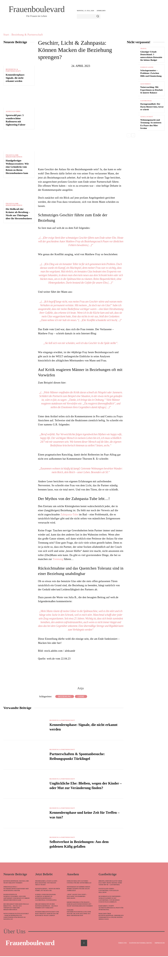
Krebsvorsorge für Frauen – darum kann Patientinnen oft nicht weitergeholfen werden (80, 904)
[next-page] (133, 135)
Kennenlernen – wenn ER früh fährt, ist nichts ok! (47, 890)
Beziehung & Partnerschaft (27, 34)
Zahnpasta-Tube (69, 514)
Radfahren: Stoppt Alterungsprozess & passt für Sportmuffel (111, 908)
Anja (80, 688)
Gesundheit (145, 84)
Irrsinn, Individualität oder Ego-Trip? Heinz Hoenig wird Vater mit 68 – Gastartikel (110, 883)
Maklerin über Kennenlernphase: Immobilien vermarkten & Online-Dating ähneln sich (111, 917)
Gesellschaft (146, 116)
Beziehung (64, 696)
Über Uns (14, 932)
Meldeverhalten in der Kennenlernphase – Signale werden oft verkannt (46, 906)
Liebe (81, 696)
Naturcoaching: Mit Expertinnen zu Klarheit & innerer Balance (151, 90)
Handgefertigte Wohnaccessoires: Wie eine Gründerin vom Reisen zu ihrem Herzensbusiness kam (17, 166)
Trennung (58, 559)
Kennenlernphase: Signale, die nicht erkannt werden (15, 77)
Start (6, 34)
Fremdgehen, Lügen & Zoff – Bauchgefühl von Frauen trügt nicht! (46, 883)
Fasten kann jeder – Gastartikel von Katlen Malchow (109, 891)
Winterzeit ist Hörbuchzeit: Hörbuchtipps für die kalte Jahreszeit (78, 889)
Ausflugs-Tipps (13, 111)
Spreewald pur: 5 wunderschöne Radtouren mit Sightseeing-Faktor (16, 889)
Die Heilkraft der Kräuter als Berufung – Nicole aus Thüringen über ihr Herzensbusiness (16, 907)
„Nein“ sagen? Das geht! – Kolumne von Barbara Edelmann (77, 897)
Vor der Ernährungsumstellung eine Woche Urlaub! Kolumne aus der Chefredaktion (79, 913)
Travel (143, 48)
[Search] (97, 16)
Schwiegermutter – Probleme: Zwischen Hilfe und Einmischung (150, 73)
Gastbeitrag (146, 101)
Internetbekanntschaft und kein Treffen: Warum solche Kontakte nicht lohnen (47, 914)
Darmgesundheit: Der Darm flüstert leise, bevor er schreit (152, 107)
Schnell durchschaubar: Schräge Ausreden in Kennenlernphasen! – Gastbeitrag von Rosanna (46, 898)
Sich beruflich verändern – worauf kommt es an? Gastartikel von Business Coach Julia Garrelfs (110, 899)
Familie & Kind (146, 67)
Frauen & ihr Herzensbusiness (14, 156)
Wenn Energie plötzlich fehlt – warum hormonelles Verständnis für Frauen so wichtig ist (16, 917)
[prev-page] (128, 135)
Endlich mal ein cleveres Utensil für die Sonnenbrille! (79, 882)
